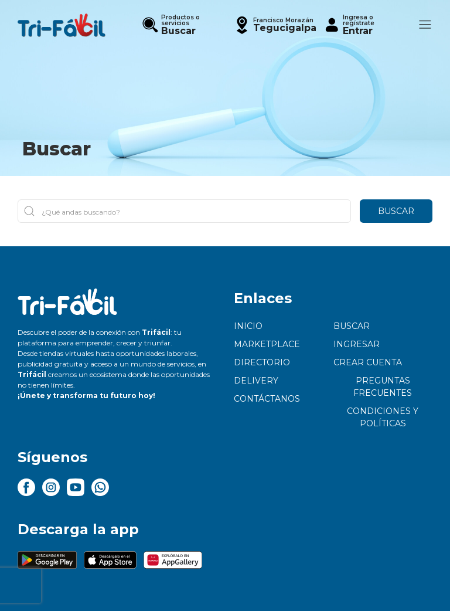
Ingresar (356, 344)
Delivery (256, 380)
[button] (274, 25)
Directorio (262, 362)
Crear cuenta (367, 362)
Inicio (248, 326)
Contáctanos (267, 398)
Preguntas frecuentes (382, 386)
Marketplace (267, 344)
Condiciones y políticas (382, 417)
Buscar (396, 211)
